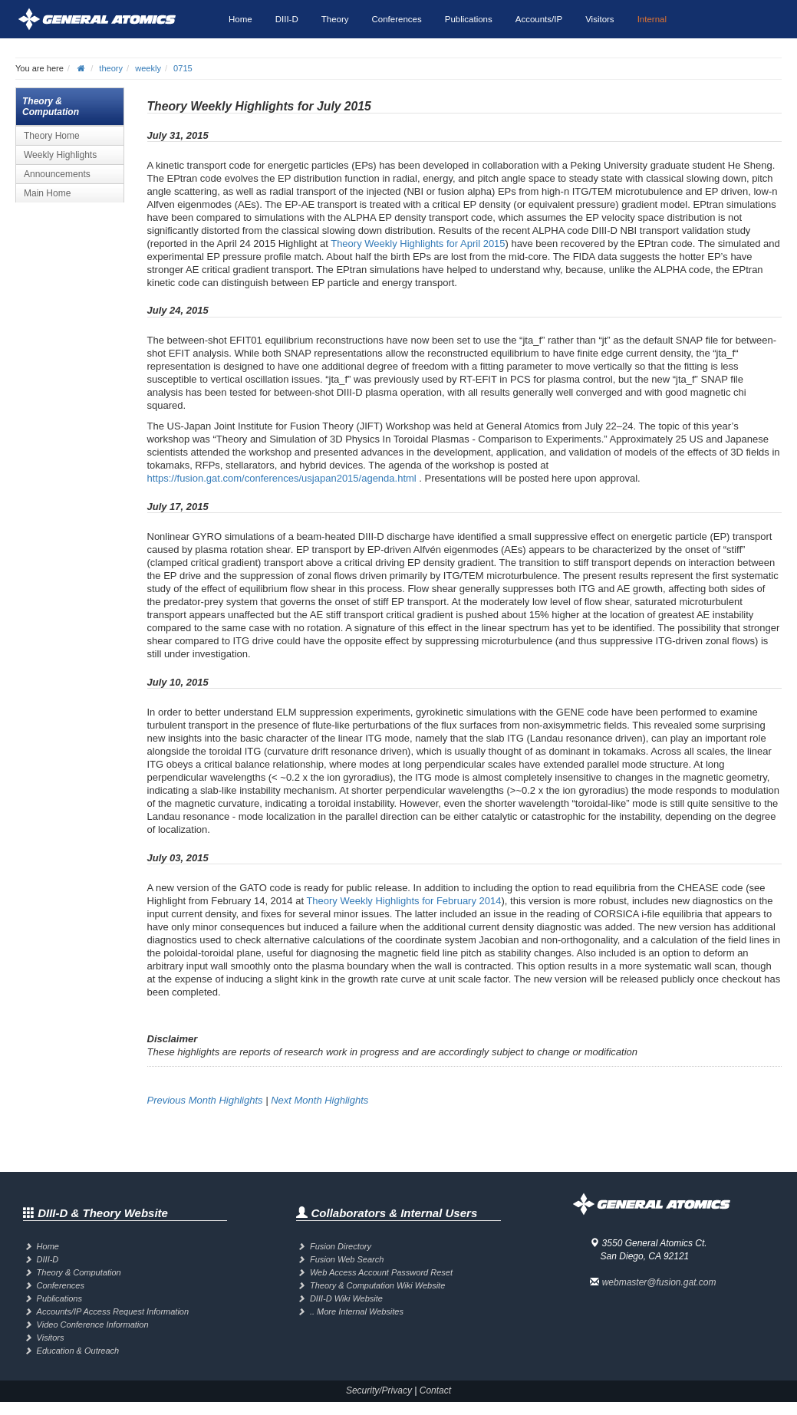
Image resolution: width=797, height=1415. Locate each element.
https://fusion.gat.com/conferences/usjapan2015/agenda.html (282, 478)
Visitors (599, 19)
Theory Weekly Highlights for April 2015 (418, 243)
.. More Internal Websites (356, 1311)
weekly (148, 68)
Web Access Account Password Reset (381, 1272)
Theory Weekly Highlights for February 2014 (403, 901)
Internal (652, 19)
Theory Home (52, 135)
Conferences (397, 19)
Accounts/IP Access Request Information (113, 1311)
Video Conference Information (93, 1324)
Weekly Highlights (60, 155)
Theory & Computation (79, 1272)
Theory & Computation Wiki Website (377, 1285)
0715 (183, 68)
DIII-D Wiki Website (346, 1298)
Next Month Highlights (319, 1100)
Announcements (57, 174)
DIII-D (286, 19)
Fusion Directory (340, 1246)
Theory (335, 19)
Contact (435, 1390)
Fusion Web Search (347, 1259)
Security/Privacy (379, 1390)
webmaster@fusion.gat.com (659, 1282)
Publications (468, 19)
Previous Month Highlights (205, 1100)
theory (111, 68)
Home (240, 19)
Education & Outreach (78, 1350)
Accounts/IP (538, 19)
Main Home (47, 193)
